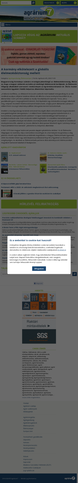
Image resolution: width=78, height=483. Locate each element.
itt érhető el (62, 293)
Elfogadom (39, 312)
